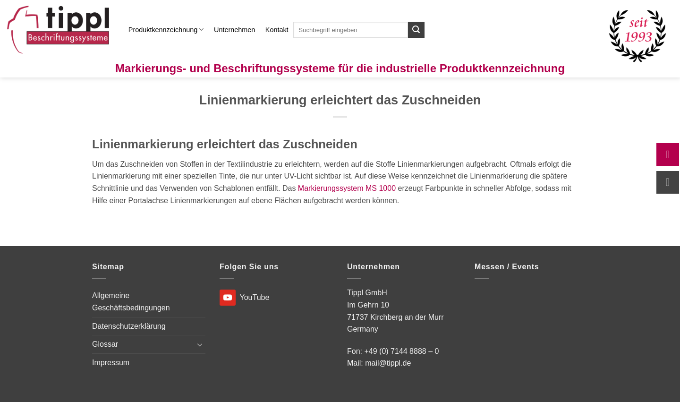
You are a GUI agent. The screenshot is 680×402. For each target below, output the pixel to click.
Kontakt (277, 30)
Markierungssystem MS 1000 (347, 188)
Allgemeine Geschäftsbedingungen (131, 301)
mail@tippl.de (388, 363)
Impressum (110, 363)
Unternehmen (234, 30)
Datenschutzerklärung (129, 326)
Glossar (105, 344)
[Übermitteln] (416, 30)
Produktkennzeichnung (166, 29)
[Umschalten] (199, 344)
